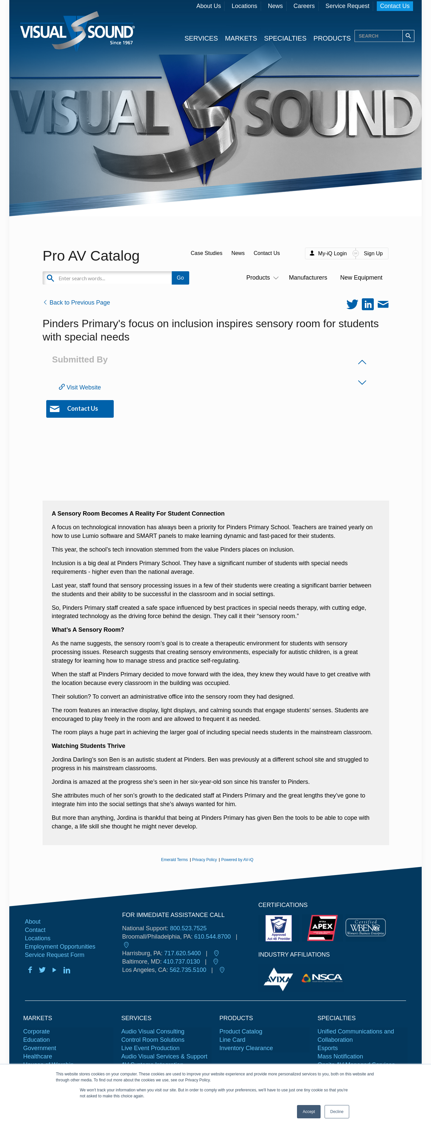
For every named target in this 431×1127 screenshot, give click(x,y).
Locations (244, 6)
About (33, 921)
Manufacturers (308, 277)
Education (36, 1039)
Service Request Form (54, 955)
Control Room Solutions (153, 1039)
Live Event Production (150, 1048)
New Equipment (361, 277)
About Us (208, 6)
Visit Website (80, 387)
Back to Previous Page (76, 302)
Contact (35, 930)
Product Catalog (240, 1031)
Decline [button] (337, 1111)
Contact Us (395, 6)
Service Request (347, 6)
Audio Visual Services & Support (164, 1056)
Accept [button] (309, 1111)
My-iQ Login (332, 253)
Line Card (232, 1039)
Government (39, 1048)
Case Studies (206, 253)
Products (261, 277)
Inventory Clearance (246, 1048)
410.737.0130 (181, 961)
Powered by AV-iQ (237, 859)
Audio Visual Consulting (153, 1031)
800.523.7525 (188, 928)
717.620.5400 (182, 953)
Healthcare (37, 1056)
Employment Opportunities (60, 946)
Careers (304, 6)
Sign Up (373, 253)
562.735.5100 (188, 970)
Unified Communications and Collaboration (356, 1035)
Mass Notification (340, 1056)
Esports (328, 1048)
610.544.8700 (212, 936)
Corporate (36, 1031)
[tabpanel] (279, 978)
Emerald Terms (174, 859)
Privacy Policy (204, 859)
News (275, 6)
